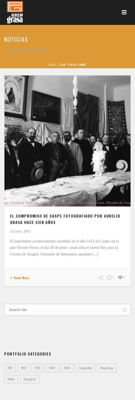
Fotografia (85, 367)
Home (52, 64)
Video (11, 379)
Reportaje (106, 367)
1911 (9, 367)
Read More (19, 278)
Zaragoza (29, 379)
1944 (67, 367)
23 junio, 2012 (20, 231)
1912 (24, 367)
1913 (37, 367)
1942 (52, 367)
